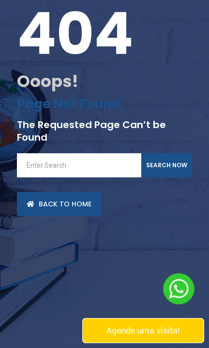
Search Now (166, 165)
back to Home (59, 204)
